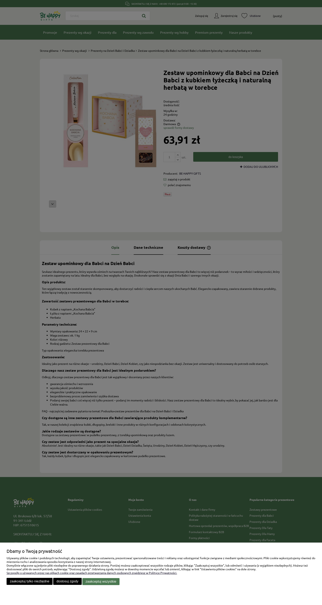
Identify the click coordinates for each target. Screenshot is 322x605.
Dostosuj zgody (67, 581)
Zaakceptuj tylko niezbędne (29, 581)
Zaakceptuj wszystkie (101, 581)
